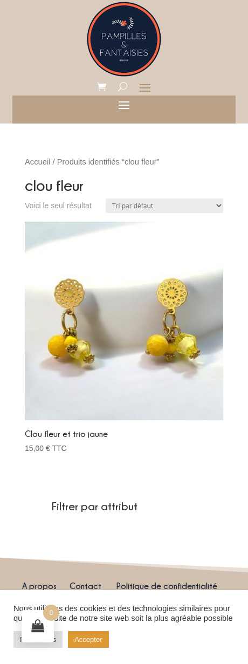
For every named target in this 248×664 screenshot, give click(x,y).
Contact (85, 585)
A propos (39, 585)
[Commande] (164, 205)
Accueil (37, 162)
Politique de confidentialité (166, 585)
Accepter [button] (88, 639)
